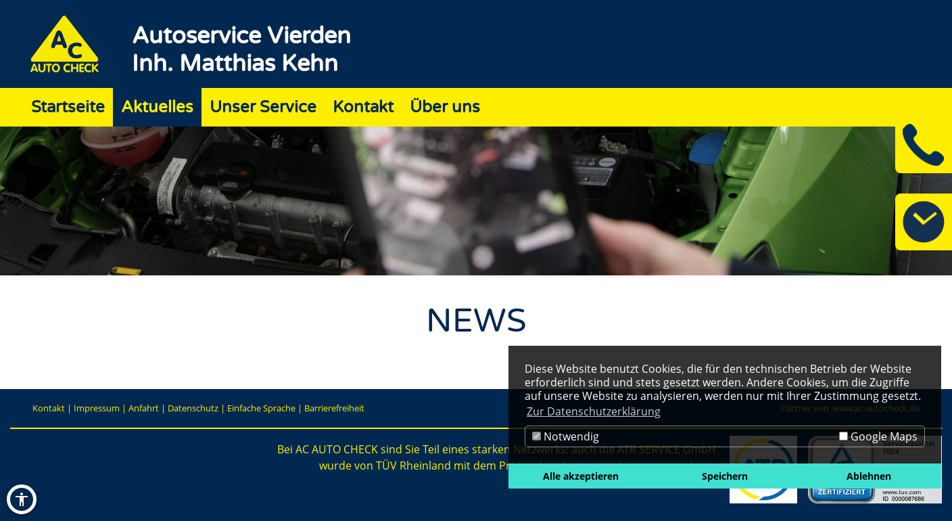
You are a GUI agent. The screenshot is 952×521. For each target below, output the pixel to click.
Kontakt (48, 408)
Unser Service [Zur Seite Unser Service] (263, 107)
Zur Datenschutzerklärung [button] (594, 411)
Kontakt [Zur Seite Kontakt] (363, 107)
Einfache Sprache (261, 408)
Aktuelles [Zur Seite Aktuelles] (157, 107)
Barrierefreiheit (334, 408)
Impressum (97, 408)
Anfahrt (143, 408)
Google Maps (878, 436)
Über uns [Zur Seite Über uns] (445, 107)
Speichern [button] (725, 476)
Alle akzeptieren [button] (581, 476)
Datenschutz (193, 408)
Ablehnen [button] (869, 476)
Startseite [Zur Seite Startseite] (68, 107)
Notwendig (565, 436)
